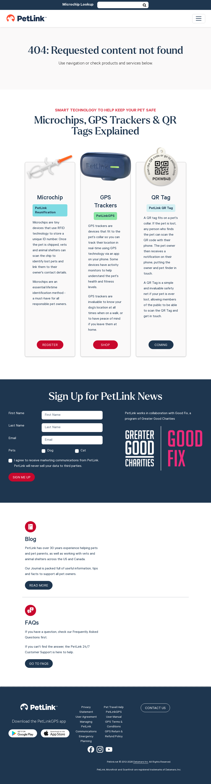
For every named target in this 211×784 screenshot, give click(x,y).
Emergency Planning (86, 739)
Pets (11, 451)
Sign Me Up (21, 478)
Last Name (16, 426)
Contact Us (155, 708)
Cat (83, 451)
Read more (38, 586)
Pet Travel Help (114, 707)
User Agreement (86, 717)
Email (12, 438)
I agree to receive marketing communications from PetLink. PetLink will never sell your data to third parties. (56, 463)
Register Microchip (50, 346)
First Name (16, 413)
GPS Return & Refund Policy (114, 734)
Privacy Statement (86, 710)
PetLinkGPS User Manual (114, 715)
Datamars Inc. (140, 762)
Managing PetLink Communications (86, 727)
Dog (50, 451)
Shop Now (105, 346)
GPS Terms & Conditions (113, 725)
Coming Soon (161, 346)
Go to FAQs (38, 664)
